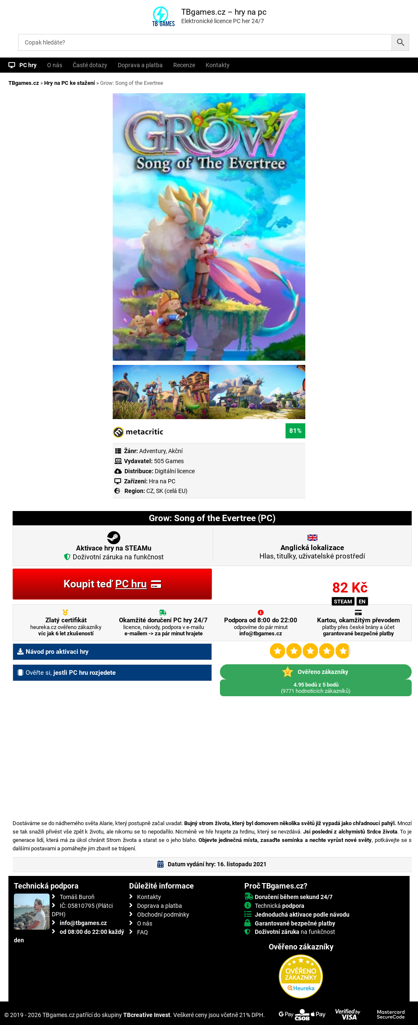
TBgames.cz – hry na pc (224, 12)
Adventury (152, 451)
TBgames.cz (23, 83)
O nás (54, 65)
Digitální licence (174, 471)
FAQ (142, 932)
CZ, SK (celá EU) (167, 491)
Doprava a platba (140, 65)
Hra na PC (161, 481)
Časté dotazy (90, 65)
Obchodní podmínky (163, 914)
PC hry (28, 65)
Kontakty (218, 65)
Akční (175, 451)
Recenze (184, 65)
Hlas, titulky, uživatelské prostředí (312, 551)
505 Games (169, 461)
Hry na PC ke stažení (69, 83)
